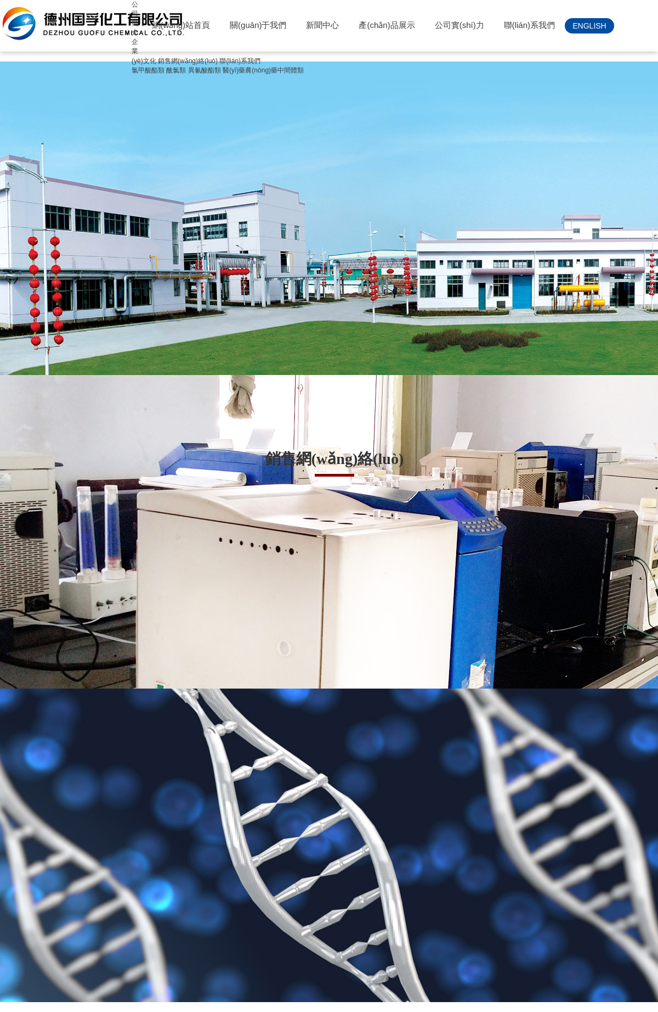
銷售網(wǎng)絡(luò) (188, 61)
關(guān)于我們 (258, 25)
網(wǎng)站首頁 (181, 25)
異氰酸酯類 (204, 70)
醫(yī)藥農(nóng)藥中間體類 (263, 70)
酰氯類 (176, 70)
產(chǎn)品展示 (387, 25)
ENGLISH (589, 25)
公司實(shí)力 (459, 25)
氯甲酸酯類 (148, 70)
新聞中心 (322, 25)
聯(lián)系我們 (529, 25)
